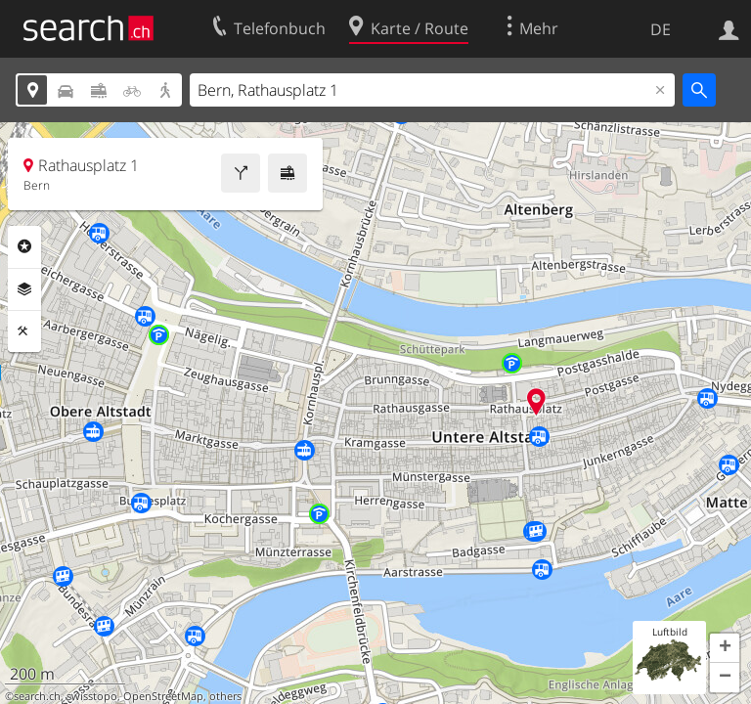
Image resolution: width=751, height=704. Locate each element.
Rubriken (24, 246)
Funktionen (24, 331)
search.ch (37, 696)
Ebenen (24, 289)
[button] (724, 648)
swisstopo (91, 696)
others (225, 696)
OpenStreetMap (163, 696)
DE (660, 29)
